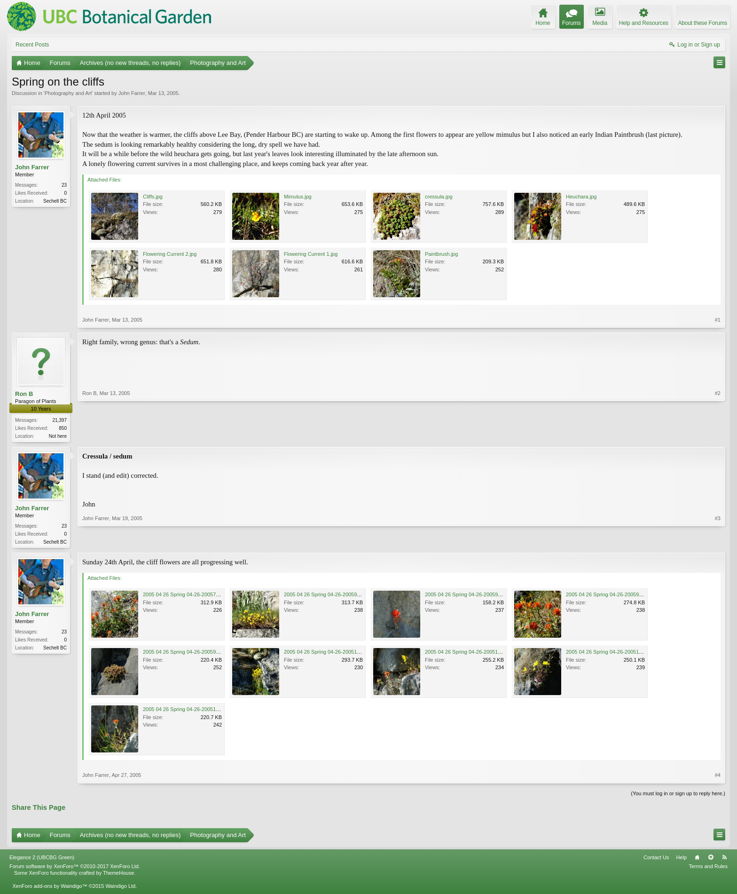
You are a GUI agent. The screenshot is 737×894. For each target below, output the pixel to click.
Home (697, 859)
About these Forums (702, 23)
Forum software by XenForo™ (74, 868)
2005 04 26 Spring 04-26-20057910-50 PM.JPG (198, 596)
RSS (724, 859)
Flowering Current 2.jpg (169, 254)
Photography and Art (68, 93)
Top (710, 859)
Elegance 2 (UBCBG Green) (41, 859)
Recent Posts (32, 44)
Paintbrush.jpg (441, 254)
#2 (718, 435)
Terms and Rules (708, 868)
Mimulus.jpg (298, 196)
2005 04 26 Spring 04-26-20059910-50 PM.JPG (198, 654)
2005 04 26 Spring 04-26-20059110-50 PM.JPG (339, 596)
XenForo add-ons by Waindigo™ (49, 888)
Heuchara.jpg (581, 196)
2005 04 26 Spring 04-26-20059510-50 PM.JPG (621, 596)
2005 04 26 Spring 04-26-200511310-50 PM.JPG (622, 654)
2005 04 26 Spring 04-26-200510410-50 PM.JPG (199, 711)
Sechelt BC (55, 201)
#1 (718, 320)
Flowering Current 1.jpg (310, 254)
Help (681, 859)
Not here (58, 436)
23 (64, 185)
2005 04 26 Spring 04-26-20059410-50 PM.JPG (480, 596)
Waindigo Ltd (120, 888)
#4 (718, 777)
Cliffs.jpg (153, 196)
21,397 (59, 420)
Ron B (24, 393)
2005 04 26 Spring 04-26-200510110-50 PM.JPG (340, 654)
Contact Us (656, 859)
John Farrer (131, 93)
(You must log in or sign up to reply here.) (678, 795)
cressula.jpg (439, 196)
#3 (718, 542)
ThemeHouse (118, 875)
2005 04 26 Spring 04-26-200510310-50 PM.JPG (481, 654)
